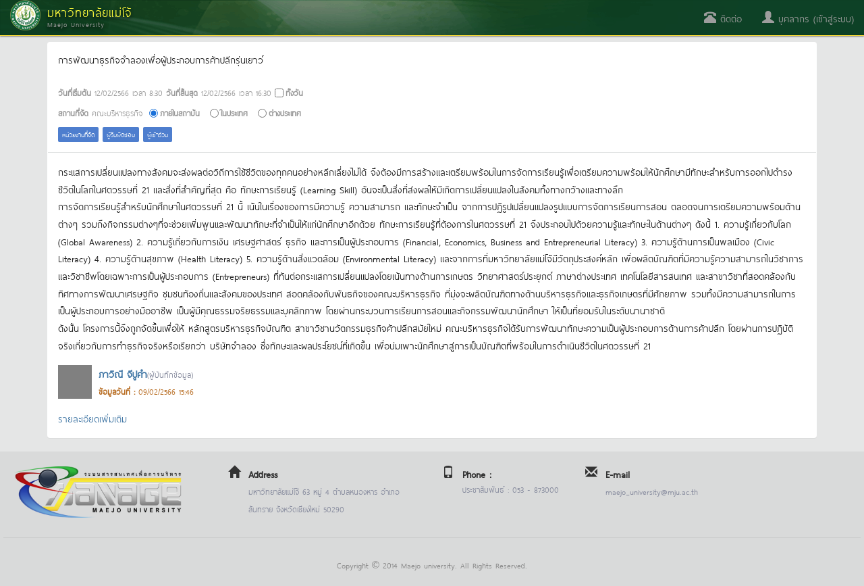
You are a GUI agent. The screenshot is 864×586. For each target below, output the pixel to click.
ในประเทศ (234, 112)
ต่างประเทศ (285, 112)
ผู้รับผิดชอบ (121, 134)
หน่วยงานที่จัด (78, 134)
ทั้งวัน (294, 92)
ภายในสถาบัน (180, 112)
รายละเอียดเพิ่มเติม (92, 418)
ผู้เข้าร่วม (157, 134)
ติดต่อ (723, 18)
